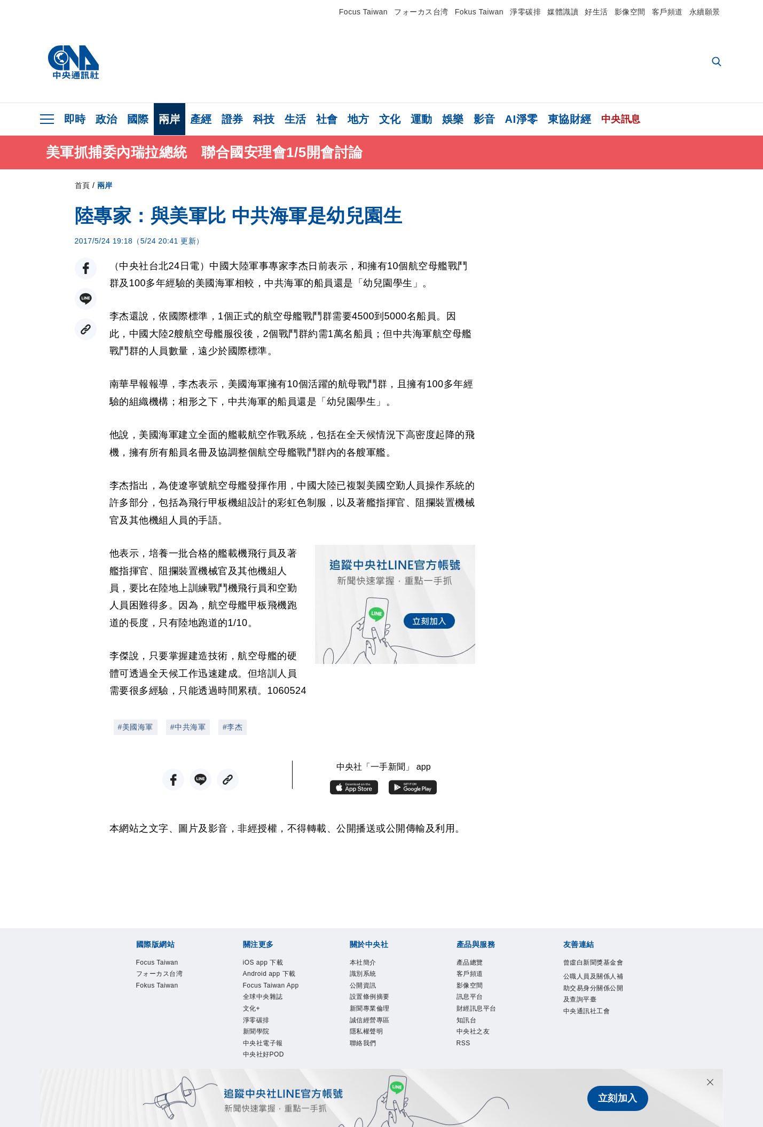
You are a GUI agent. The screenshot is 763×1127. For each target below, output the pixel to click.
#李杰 (232, 727)
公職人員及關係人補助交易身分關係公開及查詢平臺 (593, 1015)
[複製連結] (86, 329)
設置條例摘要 (379, 1007)
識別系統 (369, 978)
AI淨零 (521, 119)
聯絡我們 (369, 1065)
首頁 (82, 185)
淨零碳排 (525, 11)
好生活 (596, 11)
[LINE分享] (86, 299)
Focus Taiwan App (273, 1014)
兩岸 (169, 119)
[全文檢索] (717, 62)
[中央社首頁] (73, 62)
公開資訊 (369, 993)
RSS (467, 1065)
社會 (327, 119)
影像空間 (630, 11)
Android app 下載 (270, 985)
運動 (421, 119)
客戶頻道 (667, 11)
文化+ (256, 1050)
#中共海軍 (188, 727)
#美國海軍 (135, 727)
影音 (484, 119)
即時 (75, 119)
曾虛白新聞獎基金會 (593, 971)
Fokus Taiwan (479, 11)
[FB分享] (86, 268)
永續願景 (704, 11)
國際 (138, 119)
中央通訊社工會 (593, 1057)
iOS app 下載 (272, 964)
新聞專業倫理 (379, 1021)
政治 (106, 119)
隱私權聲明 (374, 1050)
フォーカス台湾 (421, 11)
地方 (358, 119)
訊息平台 (476, 1007)
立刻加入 (618, 1098)
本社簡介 (369, 964)
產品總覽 (476, 964)
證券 (232, 119)
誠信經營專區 (379, 1036)
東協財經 (570, 119)
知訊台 (471, 1036)
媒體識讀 (562, 11)
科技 (264, 119)
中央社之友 (481, 1050)
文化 (390, 119)
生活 (295, 119)
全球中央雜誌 (272, 1036)
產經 (201, 119)
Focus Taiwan (363, 11)
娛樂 (453, 119)
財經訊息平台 (486, 1021)
